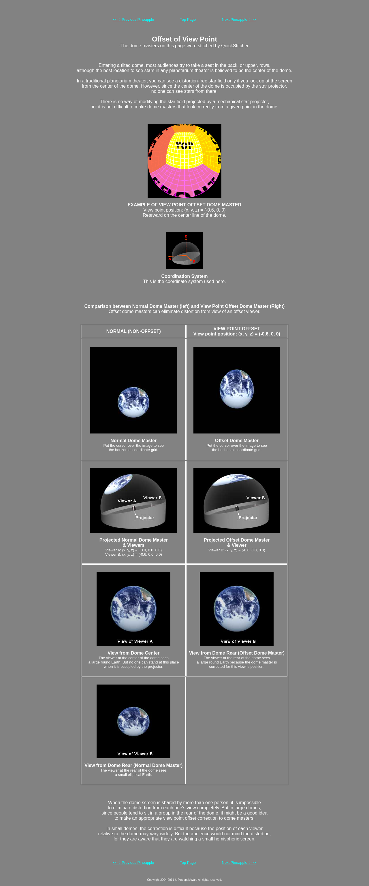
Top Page (188, 19)
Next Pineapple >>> (239, 19)
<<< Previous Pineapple (133, 19)
